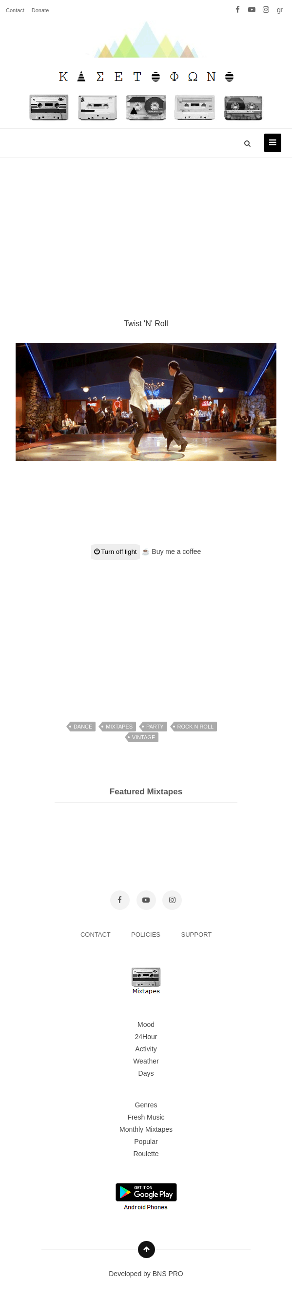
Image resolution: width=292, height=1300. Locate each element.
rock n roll (195, 726)
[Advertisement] (146, 226)
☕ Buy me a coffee (171, 551)
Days (146, 1073)
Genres (146, 1105)
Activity (145, 1049)
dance (83, 726)
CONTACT (96, 934)
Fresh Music (145, 1117)
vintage (143, 737)
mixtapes (119, 726)
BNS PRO (168, 1274)
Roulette (145, 1154)
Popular (145, 1141)
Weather (146, 1061)
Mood (146, 1024)
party (155, 726)
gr (280, 9)
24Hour (146, 1037)
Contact (15, 10)
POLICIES (146, 934)
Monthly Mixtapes (146, 1129)
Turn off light (115, 551)
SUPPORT (196, 934)
